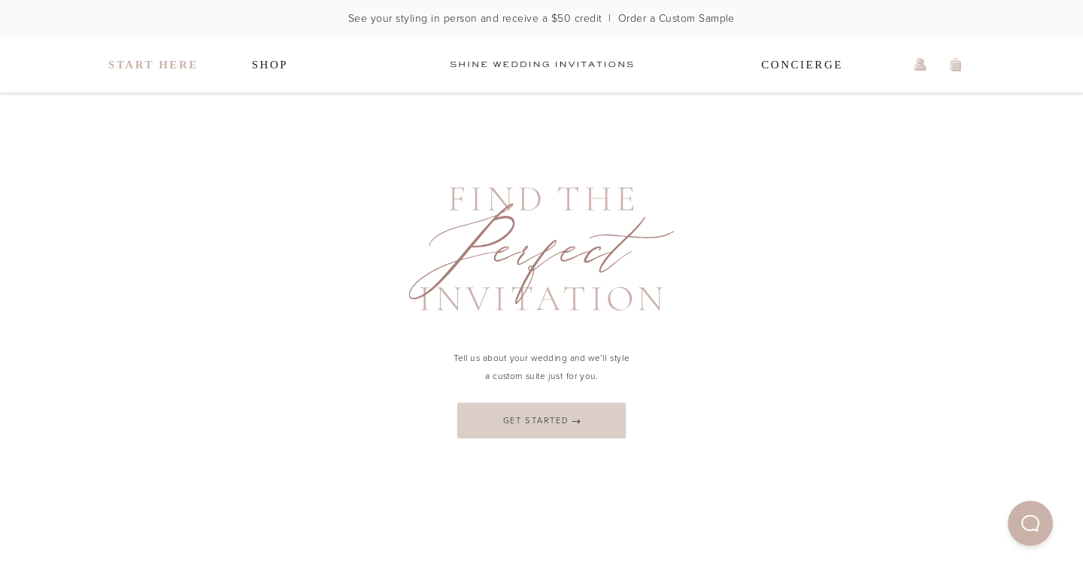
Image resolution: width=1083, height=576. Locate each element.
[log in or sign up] (920, 65)
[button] (1030, 523)
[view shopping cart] (957, 65)
